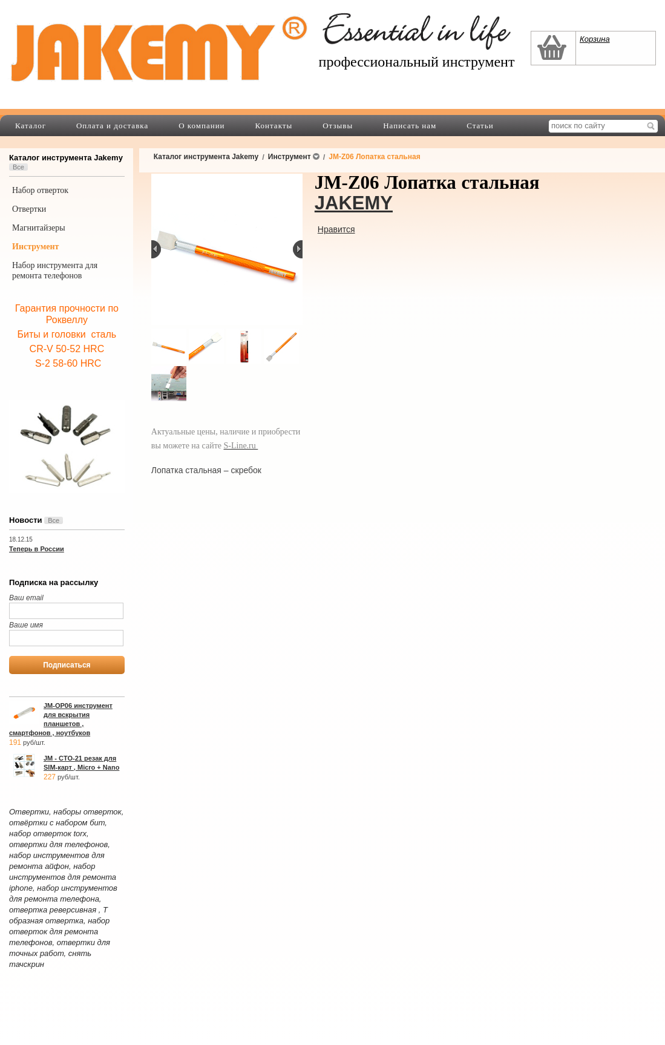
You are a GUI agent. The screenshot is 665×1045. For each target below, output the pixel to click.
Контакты (274, 125)
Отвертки (29, 209)
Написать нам (409, 125)
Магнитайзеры (38, 227)
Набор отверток (40, 190)
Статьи (480, 125)
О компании (201, 125)
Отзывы (338, 125)
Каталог (30, 125)
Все (18, 167)
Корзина (595, 39)
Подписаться (66, 665)
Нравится (336, 229)
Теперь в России (36, 548)
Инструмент (35, 246)
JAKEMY (354, 203)
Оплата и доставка (112, 125)
